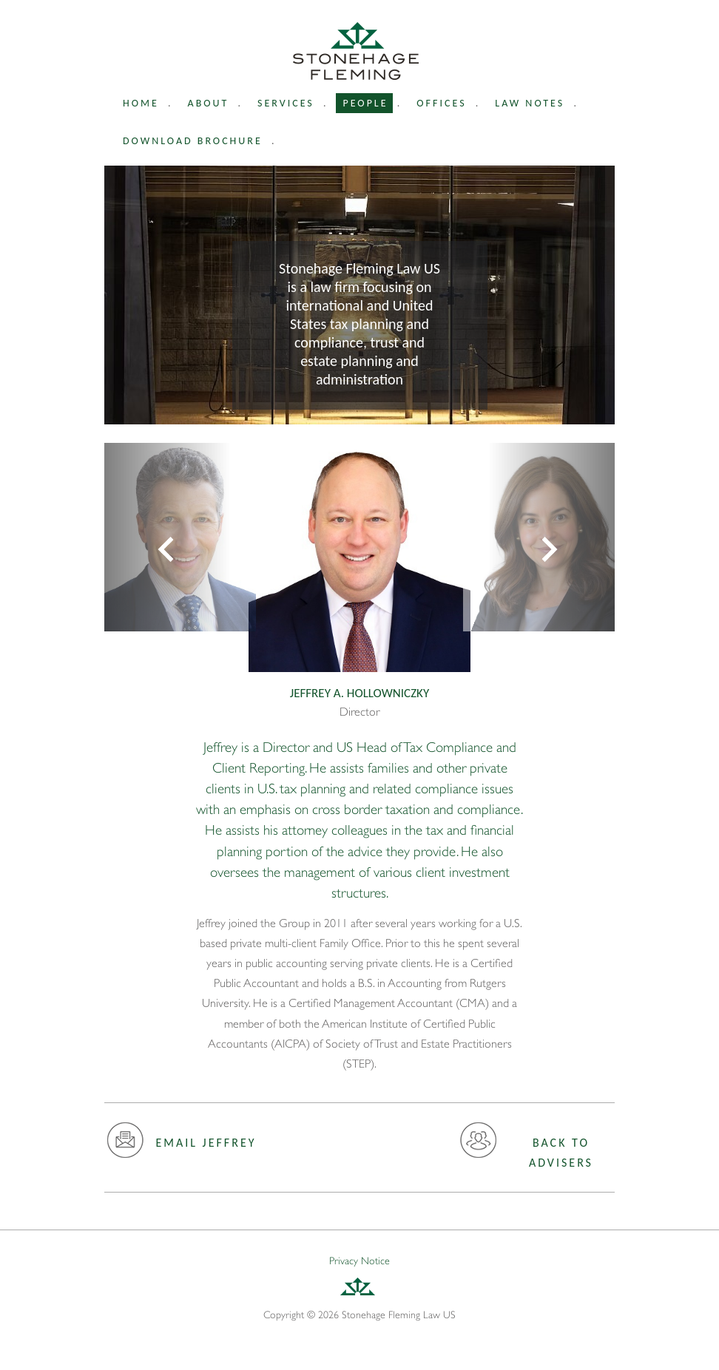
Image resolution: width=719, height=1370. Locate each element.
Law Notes (529, 103)
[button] (167, 537)
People (365, 103)
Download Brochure (193, 141)
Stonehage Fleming (356, 51)
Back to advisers (526, 1151)
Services (285, 103)
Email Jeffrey (181, 1145)
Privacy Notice (359, 1260)
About (208, 103)
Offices (441, 103)
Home (141, 103)
